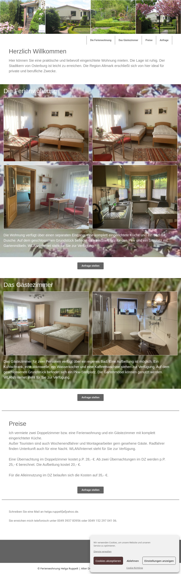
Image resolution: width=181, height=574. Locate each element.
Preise (148, 40)
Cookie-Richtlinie (134, 567)
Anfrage (164, 40)
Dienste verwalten (103, 551)
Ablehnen (133, 561)
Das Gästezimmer (128, 40)
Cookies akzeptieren (108, 561)
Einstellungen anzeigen (159, 561)
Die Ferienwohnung (100, 40)
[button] (90, 265)
